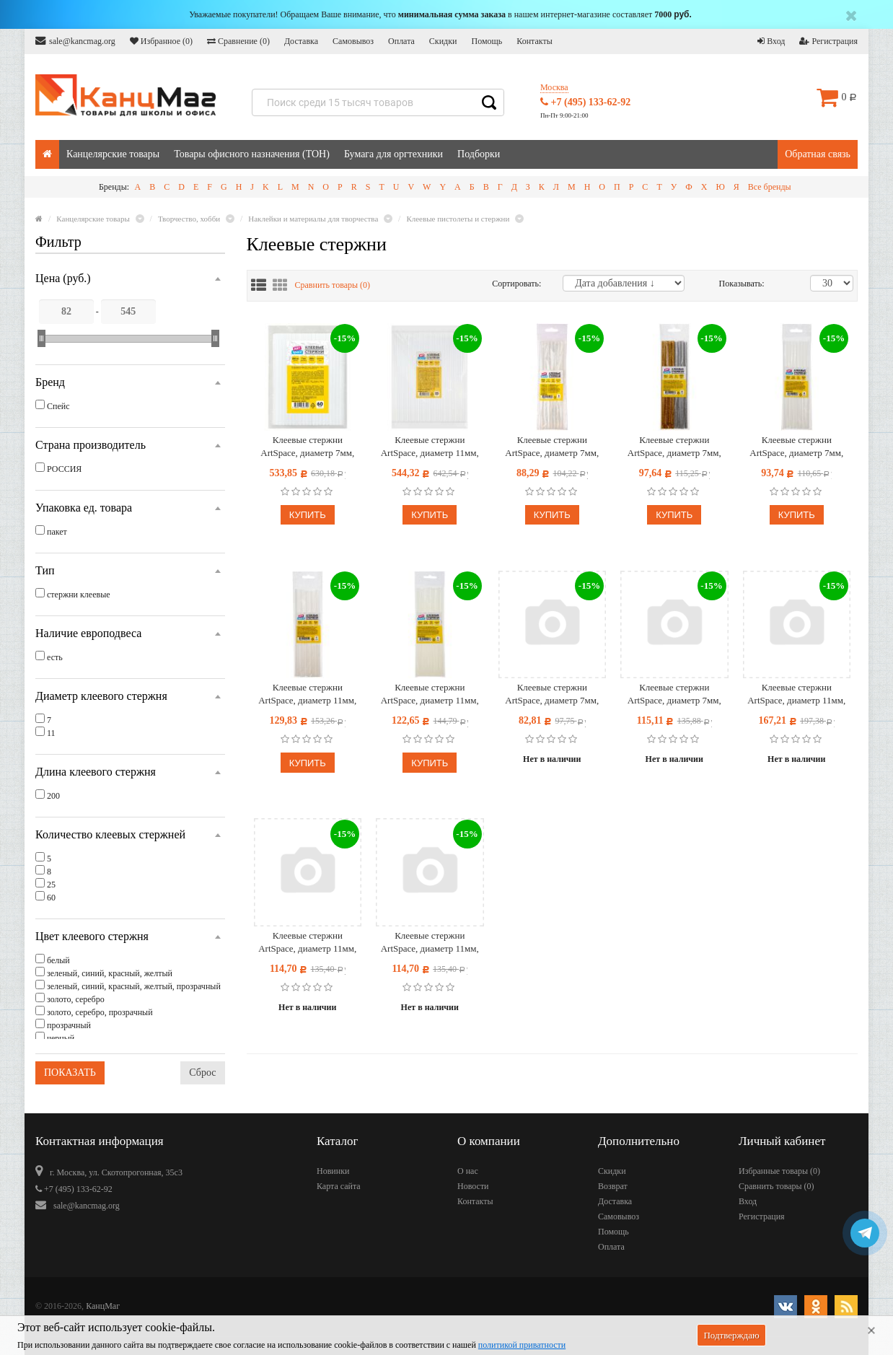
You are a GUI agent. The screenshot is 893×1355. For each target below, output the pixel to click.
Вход (771, 41)
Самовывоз (353, 41)
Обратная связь (817, 154)
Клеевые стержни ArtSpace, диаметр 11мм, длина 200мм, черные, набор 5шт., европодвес (430, 942)
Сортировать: (516, 284)
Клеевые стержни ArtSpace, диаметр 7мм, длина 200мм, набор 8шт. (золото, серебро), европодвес (674, 447)
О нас (467, 1171)
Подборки (478, 154)
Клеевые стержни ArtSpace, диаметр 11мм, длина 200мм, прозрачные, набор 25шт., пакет (430, 447)
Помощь (486, 41)
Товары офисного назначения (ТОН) (252, 154)
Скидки (443, 41)
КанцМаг (103, 1306)
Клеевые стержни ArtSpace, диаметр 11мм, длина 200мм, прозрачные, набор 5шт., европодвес (430, 694)
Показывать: (734, 284)
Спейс (58, 406)
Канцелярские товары (112, 154)
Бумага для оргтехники (393, 154)
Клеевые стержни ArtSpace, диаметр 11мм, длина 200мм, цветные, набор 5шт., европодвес (307, 942)
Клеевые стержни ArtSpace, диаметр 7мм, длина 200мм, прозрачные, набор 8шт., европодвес (552, 447)
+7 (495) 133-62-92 (585, 102)
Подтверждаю (731, 1335)
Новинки (333, 1171)
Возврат (613, 1186)
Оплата (401, 41)
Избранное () (161, 41)
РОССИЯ (64, 469)
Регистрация (828, 41)
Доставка (301, 41)
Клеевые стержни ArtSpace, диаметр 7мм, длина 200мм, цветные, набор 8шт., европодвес (552, 694)
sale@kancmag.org (75, 40)
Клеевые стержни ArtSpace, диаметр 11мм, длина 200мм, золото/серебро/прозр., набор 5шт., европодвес (796, 694)
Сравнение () (238, 41)
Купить (307, 514)
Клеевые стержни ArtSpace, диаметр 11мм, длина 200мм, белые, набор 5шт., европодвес (307, 694)
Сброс (202, 1072)
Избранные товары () (779, 1171)
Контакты (534, 41)
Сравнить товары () (333, 285)
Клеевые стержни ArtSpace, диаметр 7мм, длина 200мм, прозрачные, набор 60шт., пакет (308, 447)
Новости (473, 1186)
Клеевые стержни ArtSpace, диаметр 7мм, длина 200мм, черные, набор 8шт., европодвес (674, 694)
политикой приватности (522, 1345)
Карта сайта (339, 1186)
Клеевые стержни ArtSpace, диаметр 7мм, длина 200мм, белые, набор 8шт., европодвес (796, 447)
